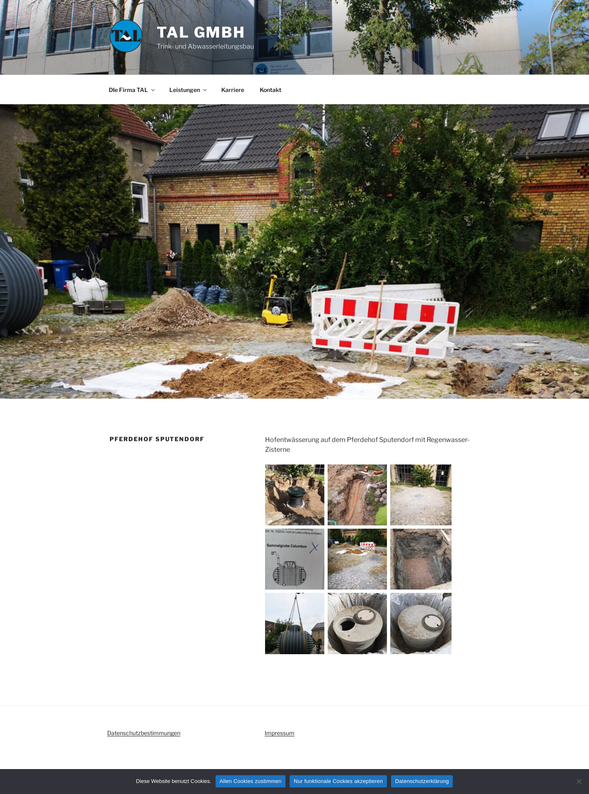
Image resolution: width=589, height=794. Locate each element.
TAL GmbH (201, 32)
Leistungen (188, 89)
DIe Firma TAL (132, 89)
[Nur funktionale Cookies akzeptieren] (579, 781)
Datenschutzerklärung (422, 781)
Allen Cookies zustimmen (251, 781)
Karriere (232, 89)
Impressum (279, 732)
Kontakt (270, 89)
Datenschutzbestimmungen (143, 732)
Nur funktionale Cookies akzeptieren (338, 781)
